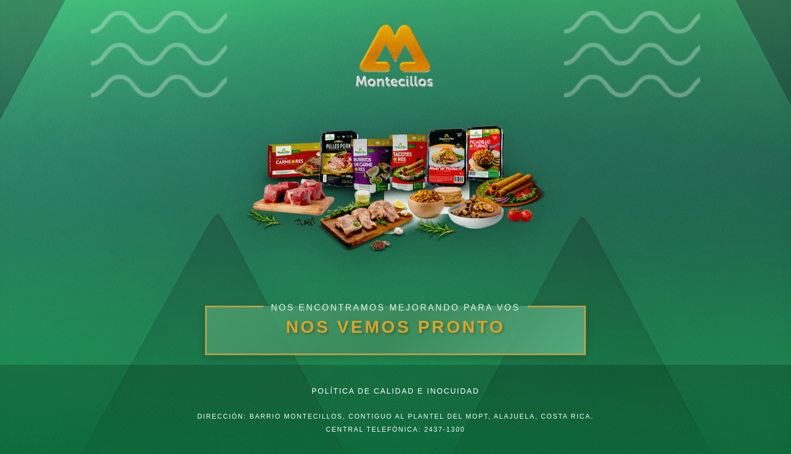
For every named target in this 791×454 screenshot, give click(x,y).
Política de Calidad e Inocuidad (396, 391)
